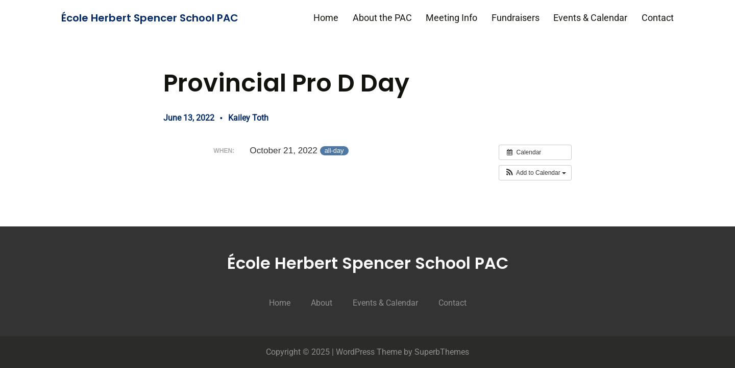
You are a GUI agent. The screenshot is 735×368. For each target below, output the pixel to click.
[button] (535, 173)
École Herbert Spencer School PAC (149, 18)
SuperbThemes (441, 352)
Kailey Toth (248, 118)
